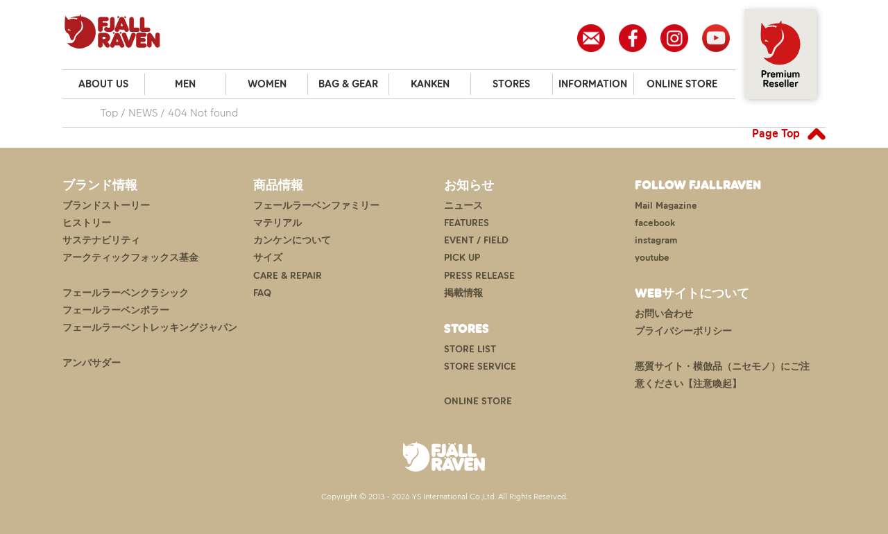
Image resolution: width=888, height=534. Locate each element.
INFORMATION (592, 84)
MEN (185, 84)
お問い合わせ (664, 314)
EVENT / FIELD (476, 240)
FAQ (262, 293)
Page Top (776, 133)
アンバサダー (91, 363)
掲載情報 (463, 293)
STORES (511, 84)
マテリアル (277, 223)
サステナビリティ (101, 240)
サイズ (267, 258)
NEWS (142, 112)
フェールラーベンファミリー (316, 206)
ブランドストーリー (106, 206)
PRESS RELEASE (479, 276)
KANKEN (430, 84)
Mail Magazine (666, 206)
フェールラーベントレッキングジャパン (149, 328)
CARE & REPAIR (287, 276)
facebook (655, 223)
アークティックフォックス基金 (130, 258)
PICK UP (462, 258)
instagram (656, 240)
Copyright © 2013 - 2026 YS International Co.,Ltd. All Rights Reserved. (444, 496)
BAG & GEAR (348, 84)
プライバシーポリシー (683, 331)
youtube (652, 258)
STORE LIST (470, 349)
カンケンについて (292, 240)
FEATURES (466, 223)
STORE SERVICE (480, 366)
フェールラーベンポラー (115, 310)
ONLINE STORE (682, 84)
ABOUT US (103, 84)
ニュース (463, 206)
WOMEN (267, 84)
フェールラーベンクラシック (125, 293)
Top (109, 112)
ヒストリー (86, 223)
